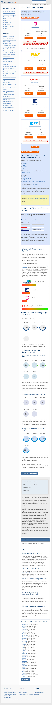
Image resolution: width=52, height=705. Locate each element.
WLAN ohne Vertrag (7, 105)
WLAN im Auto (6, 56)
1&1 (23, 168)
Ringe (23, 664)
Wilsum (23, 676)
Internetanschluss (7, 22)
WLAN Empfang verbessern (9, 77)
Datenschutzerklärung (39, 692)
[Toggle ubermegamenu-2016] (48, 2)
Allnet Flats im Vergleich (8, 26)
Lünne (23, 650)
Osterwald (24, 661)
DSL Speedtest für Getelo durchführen (29, 473)
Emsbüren (24, 629)
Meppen (24, 652)
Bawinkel (24, 626)
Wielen (23, 673)
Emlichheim (24, 627)
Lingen (23, 649)
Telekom (24, 163)
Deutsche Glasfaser (27, 178)
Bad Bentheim (25, 624)
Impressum (36, 694)
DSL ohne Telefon (7, 103)
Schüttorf (24, 668)
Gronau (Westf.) (25, 636)
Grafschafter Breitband (28, 179)
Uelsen (23, 671)
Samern (23, 667)
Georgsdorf (24, 635)
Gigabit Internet (6, 20)
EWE (24, 165)
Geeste (23, 633)
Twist (23, 670)
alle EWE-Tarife (35, 57)
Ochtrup (24, 658)
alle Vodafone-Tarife (35, 82)
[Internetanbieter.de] (9, 2)
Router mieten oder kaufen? (9, 71)
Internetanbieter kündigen (10, 692)
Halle (23, 639)
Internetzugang (6, 24)
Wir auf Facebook (38, 691)
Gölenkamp (24, 638)
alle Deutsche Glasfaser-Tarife (35, 126)
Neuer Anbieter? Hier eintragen (26, 694)
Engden (23, 630)
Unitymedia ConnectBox (8, 38)
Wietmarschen (25, 674)
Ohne (23, 659)
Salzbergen (24, 665)
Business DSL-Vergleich (8, 16)
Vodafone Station (7, 43)
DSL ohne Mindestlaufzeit (9, 13)
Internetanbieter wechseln (10, 691)
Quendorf (24, 662)
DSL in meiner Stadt (7, 18)
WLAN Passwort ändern (8, 110)
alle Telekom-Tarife (35, 27)
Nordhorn (24, 656)
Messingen (24, 653)
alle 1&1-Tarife (35, 104)
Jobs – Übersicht (23, 692)
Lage (23, 647)
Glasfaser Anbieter (25, 172)
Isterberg (24, 642)
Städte (45, 4)
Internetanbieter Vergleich (9, 11)
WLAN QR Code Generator (9, 54)
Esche (23, 632)
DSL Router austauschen (8, 36)
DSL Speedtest (22, 691)
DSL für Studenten (8, 695)
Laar (23, 646)
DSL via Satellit (36, 184)
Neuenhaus (24, 655)
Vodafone (25, 166)
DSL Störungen (6, 82)
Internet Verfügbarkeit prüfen (9, 15)
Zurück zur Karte (25, 679)
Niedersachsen (34, 13)
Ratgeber (5, 28)
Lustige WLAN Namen (8, 101)
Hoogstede (24, 641)
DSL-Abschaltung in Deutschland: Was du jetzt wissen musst (9, 63)
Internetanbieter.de (39, 4)
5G (27, 214)
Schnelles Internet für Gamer (9, 45)
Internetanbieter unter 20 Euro (10, 694)
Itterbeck (24, 644)
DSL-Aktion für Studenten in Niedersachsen (37, 198)
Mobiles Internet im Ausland (9, 66)
